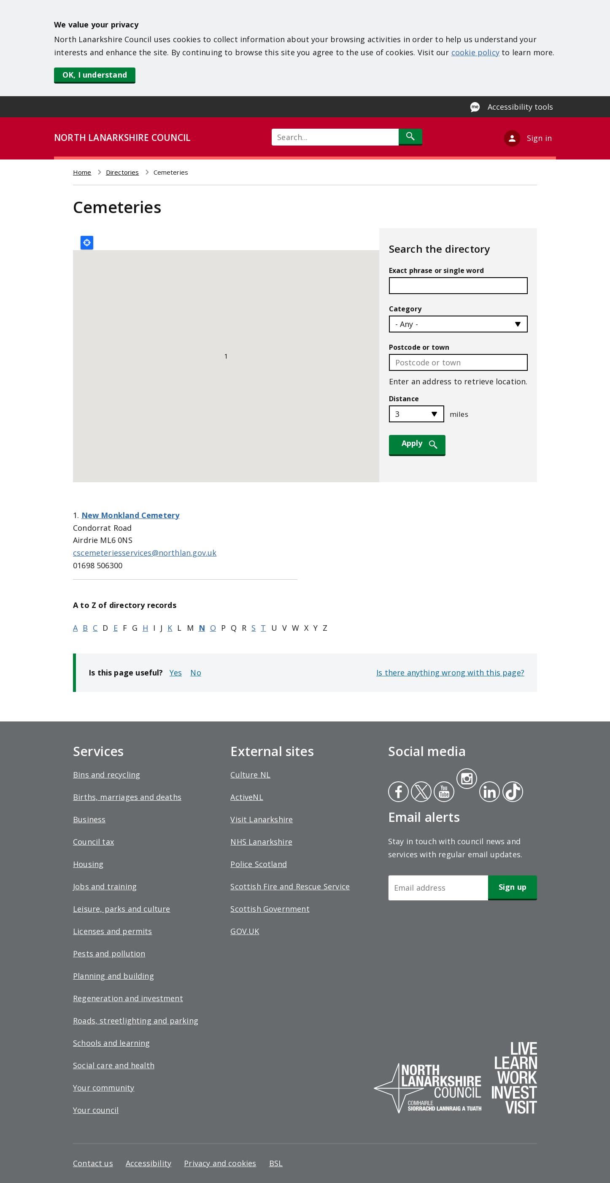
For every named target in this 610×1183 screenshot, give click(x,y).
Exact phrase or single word (436, 270)
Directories (122, 172)
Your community (104, 1088)
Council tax (93, 842)
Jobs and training (105, 886)
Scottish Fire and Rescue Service (290, 886)
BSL (276, 1163)
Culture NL (250, 775)
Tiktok (510, 792)
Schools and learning (111, 1043)
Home (82, 172)
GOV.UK (244, 931)
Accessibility (148, 1163)
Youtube (443, 792)
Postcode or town (419, 347)
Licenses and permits (112, 931)
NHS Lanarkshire (261, 842)
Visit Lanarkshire (261, 819)
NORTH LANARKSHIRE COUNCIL (122, 137)
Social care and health (113, 1065)
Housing (88, 864)
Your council (96, 1110)
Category (405, 308)
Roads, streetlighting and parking (135, 1021)
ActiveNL (246, 797)
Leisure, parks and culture (121, 909)
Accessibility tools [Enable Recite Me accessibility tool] (520, 107)
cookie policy (475, 52)
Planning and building (113, 976)
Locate (87, 242)
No (195, 672)
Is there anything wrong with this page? (450, 672)
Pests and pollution (109, 953)
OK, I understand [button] (94, 75)
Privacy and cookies (220, 1163)
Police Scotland (258, 864)
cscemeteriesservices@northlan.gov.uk (144, 553)
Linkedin (488, 792)
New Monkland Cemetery (130, 515)
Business (89, 819)
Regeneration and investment (128, 998)
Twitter (420, 792)
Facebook (398, 792)
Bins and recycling (106, 775)
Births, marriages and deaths (127, 797)
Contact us (93, 1163)
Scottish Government (269, 909)
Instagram (466, 779)
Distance (404, 398)
